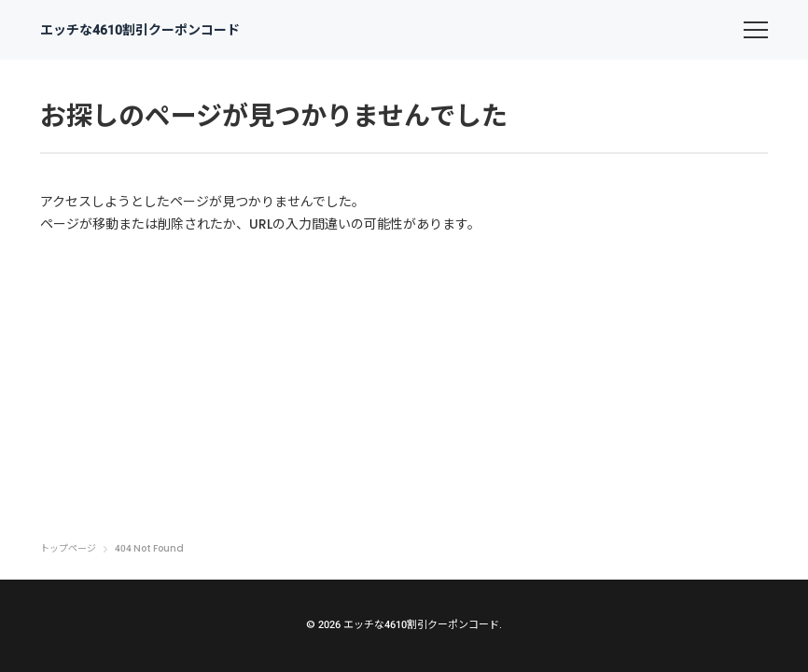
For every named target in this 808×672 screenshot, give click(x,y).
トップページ (68, 548)
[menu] (756, 29)
